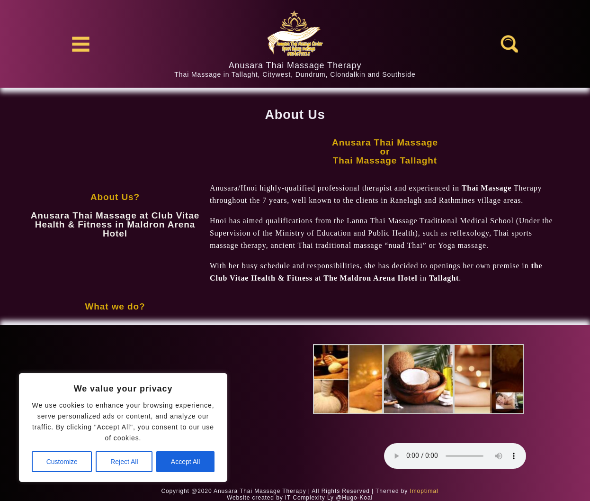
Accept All (185, 461)
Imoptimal (424, 491)
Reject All (124, 461)
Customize (62, 461)
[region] (123, 427)
